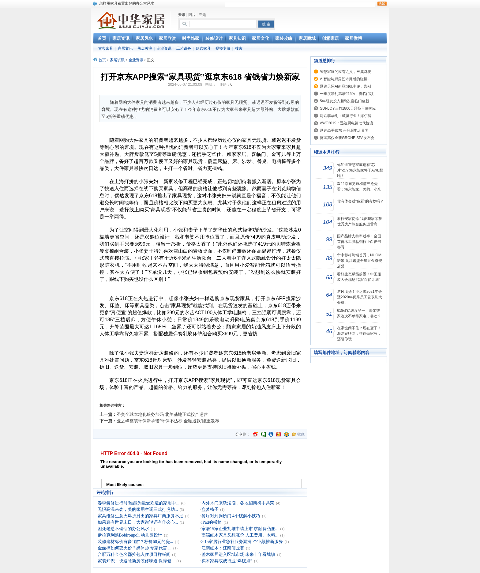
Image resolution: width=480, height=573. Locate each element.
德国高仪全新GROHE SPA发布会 (347, 138)
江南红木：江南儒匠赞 (222, 548)
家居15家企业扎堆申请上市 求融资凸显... (240, 528)
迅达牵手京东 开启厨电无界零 (344, 130)
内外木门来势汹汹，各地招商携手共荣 (237, 503)
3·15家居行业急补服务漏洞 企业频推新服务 (242, 541)
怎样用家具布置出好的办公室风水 (126, 3)
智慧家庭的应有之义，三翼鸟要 (345, 72)
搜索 (238, 48)
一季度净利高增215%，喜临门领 (346, 94)
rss (382, 3)
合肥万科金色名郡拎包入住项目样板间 (134, 554)
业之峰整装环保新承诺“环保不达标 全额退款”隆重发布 (168, 420)
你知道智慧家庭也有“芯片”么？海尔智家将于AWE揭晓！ (360, 170)
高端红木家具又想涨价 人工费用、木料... (240, 535)
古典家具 (105, 48)
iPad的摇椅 (211, 522)
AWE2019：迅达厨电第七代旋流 (346, 123)
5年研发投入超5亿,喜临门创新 (344, 101)
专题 (202, 15)
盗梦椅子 (210, 509)
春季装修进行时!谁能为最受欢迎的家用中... (138, 503)
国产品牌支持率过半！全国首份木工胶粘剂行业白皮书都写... (359, 241)
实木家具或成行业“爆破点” (226, 561)
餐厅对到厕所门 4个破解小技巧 (231, 516)
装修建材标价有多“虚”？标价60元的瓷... (135, 541)
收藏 (301, 434)
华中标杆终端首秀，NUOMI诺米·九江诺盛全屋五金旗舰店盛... (359, 260)
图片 (192, 15)
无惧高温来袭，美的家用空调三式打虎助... (138, 509)
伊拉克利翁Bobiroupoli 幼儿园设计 (130, 535)
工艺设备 (183, 48)
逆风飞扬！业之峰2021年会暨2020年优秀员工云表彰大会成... (359, 297)
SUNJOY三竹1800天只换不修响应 (348, 108)
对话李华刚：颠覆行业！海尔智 (345, 116)
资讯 (181, 15)
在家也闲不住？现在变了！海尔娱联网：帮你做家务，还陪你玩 (359, 333)
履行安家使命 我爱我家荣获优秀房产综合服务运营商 (359, 221)
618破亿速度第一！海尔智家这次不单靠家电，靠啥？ (359, 313)
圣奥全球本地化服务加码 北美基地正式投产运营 (162, 414)
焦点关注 (144, 48)
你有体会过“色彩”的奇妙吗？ (360, 201)
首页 (102, 60)
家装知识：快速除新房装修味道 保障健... (136, 561)
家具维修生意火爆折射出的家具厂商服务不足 (140, 516)
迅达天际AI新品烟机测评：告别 (345, 86)
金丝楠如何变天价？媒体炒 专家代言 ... (135, 548)
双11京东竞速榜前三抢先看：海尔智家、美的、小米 (359, 186)
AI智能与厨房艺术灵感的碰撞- (344, 79)
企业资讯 (164, 48)
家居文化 (125, 48)
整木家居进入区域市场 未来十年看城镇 (238, 554)
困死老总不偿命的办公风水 (123, 528)
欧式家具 (203, 48)
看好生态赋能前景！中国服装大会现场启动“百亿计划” (359, 277)
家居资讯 (117, 60)
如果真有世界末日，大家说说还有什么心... (138, 522)
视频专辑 (223, 48)
